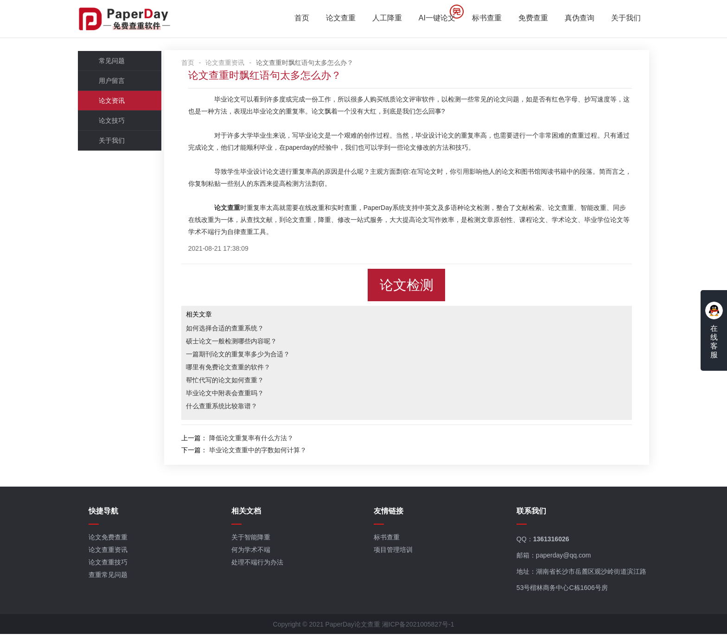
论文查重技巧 (115, 567)
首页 (294, 19)
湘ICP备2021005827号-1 (418, 630)
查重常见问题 (115, 580)
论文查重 (333, 19)
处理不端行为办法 (261, 567)
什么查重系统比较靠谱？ (239, 408)
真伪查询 (572, 19)
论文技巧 (119, 123)
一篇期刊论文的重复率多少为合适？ (255, 356)
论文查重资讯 (242, 65)
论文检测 (411, 287)
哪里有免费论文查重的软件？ (246, 369)
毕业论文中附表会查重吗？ (242, 395)
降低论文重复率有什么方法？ (269, 440)
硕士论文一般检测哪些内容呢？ (249, 343)
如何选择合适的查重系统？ (242, 330)
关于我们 (618, 19)
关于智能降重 (255, 542)
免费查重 (526, 19)
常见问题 (119, 63)
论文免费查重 (115, 542)
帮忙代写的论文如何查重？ (242, 382)
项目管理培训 (394, 555)
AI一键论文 (429, 19)
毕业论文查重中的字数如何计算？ (275, 452)
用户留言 (119, 83)
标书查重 (479, 19)
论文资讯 (119, 103)
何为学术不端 (255, 555)
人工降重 (380, 19)
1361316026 (548, 544)
